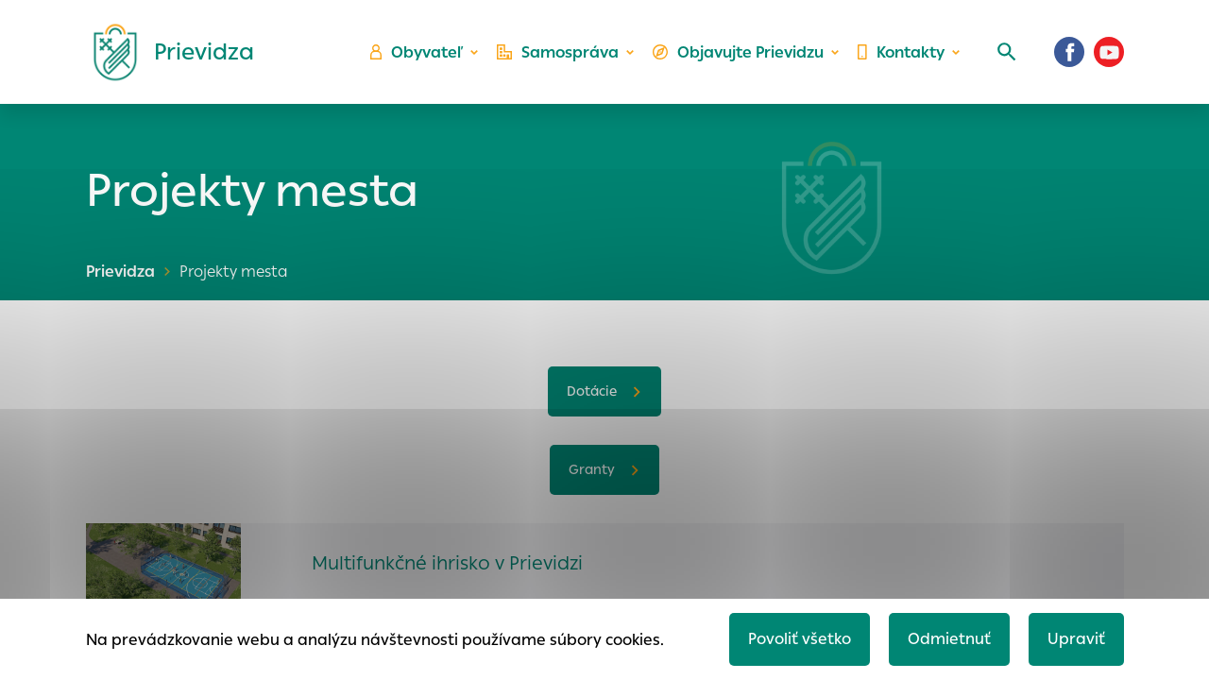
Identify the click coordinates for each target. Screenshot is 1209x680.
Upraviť (1076, 639)
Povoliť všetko (799, 639)
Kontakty (901, 52)
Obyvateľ (416, 52)
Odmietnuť (949, 639)
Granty (592, 469)
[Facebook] (1069, 52)
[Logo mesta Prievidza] (166, 52)
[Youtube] (1109, 52)
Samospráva (558, 52)
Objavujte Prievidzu (738, 52)
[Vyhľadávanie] (1007, 51)
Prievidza (120, 271)
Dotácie (592, 391)
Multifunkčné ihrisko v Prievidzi (447, 563)
